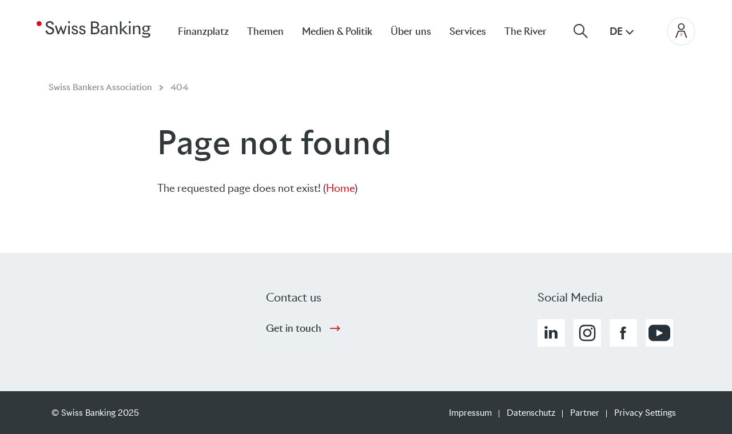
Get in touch (293, 328)
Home (340, 188)
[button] (551, 333)
